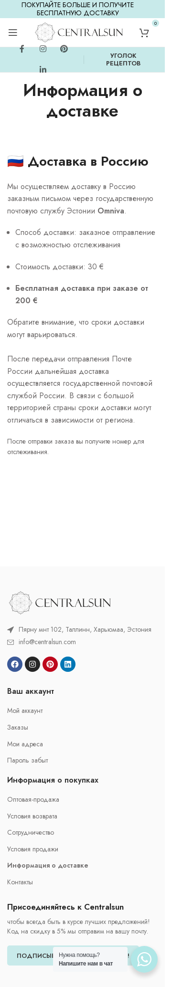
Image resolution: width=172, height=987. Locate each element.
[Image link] (59, 601)
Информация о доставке (47, 865)
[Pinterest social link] (64, 49)
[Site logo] (78, 31)
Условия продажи (32, 849)
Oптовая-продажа (33, 799)
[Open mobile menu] (12, 32)
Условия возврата (32, 816)
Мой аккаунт (25, 710)
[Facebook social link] (21, 49)
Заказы (17, 727)
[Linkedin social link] (43, 70)
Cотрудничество (30, 832)
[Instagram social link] (43, 49)
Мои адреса (25, 744)
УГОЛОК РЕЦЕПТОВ (123, 59)
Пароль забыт (27, 760)
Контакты (20, 882)
